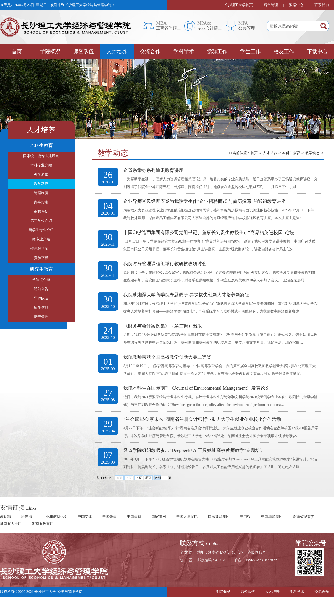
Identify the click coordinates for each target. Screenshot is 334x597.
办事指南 (41, 202)
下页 (139, 478)
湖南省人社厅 (11, 524)
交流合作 (150, 51)
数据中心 (296, 5)
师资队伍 (83, 51)
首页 (17, 51)
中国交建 (85, 517)
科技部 (26, 517)
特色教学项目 (41, 249)
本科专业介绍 (41, 165)
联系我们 (321, 5)
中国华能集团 (272, 517)
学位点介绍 (41, 280)
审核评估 (41, 211)
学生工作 (250, 51)
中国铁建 (109, 517)
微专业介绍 (41, 239)
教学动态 (41, 184)
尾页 (148, 478)
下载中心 (317, 51)
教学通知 (41, 174)
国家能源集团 (219, 517)
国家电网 (159, 517)
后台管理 (271, 5)
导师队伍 (41, 298)
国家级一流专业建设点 (41, 156)
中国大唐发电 (187, 517)
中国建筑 (134, 517)
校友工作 (284, 51)
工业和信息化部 (54, 517)
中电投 (245, 517)
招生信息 (41, 307)
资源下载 (41, 258)
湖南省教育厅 (42, 524)
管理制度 (41, 193)
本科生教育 (41, 145)
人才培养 (117, 51)
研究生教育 (41, 269)
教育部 (5, 517)
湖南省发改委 (303, 517)
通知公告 (41, 289)
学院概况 (50, 51)
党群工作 (217, 51)
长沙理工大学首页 (238, 5)
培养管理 (41, 317)
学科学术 (183, 51)
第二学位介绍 (41, 221)
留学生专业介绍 (41, 230)
